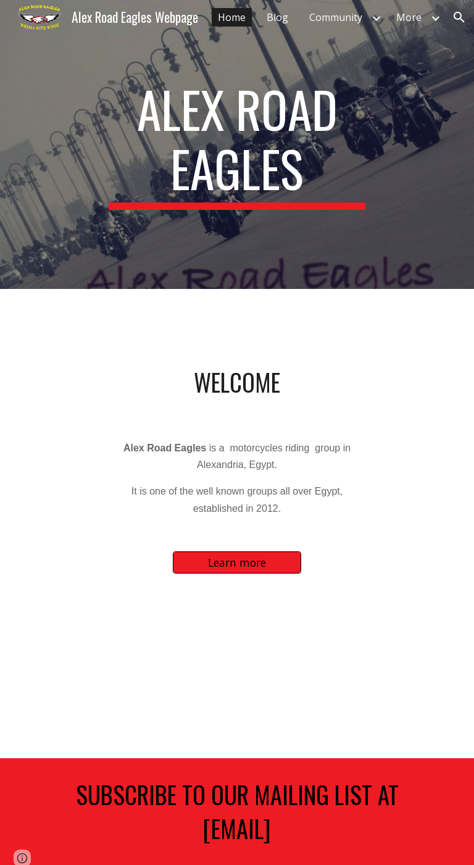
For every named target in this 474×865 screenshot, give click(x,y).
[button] (459, 17)
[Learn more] (236, 562)
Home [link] (232, 17)
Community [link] (335, 17)
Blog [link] (277, 17)
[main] (237, 144)
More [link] (409, 17)
